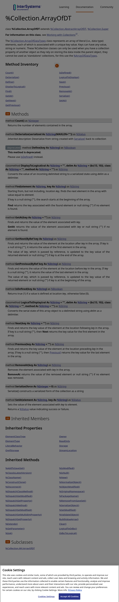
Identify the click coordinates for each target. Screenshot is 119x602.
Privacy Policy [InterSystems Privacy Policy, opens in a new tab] (75, 593)
